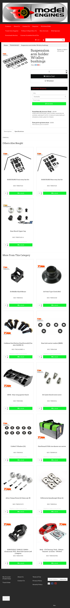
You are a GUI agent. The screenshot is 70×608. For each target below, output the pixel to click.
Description (8, 131)
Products (8, 26)
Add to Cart (49, 76)
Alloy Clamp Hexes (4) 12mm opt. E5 (18, 498)
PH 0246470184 (46, 26)
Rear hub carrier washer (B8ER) (52, 343)
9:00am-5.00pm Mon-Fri (29, 31)
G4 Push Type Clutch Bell (52, 291)
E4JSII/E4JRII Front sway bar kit (18, 179)
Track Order (6, 582)
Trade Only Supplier (11, 31)
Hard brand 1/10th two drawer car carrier (52, 446)
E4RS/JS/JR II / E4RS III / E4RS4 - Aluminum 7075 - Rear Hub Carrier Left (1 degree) (18, 551)
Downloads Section (11, 35)
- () (37, 40)
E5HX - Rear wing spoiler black (18, 395)
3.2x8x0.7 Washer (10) (18, 446)
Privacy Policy (37, 580)
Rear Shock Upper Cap (18, 231)
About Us (17, 26)
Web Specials (55, 31)
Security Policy (37, 584)
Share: (35, 65)
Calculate (49, 103)
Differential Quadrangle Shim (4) (51, 498)
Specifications (19, 131)
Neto (54, 605)
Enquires (35, 26)
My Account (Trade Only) (7, 577)
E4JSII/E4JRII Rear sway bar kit (52, 179)
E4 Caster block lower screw (52, 395)
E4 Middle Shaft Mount (18, 291)
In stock (21, 193)
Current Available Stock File (29, 35)
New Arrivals (44, 31)
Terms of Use (37, 577)
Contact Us (26, 26)
